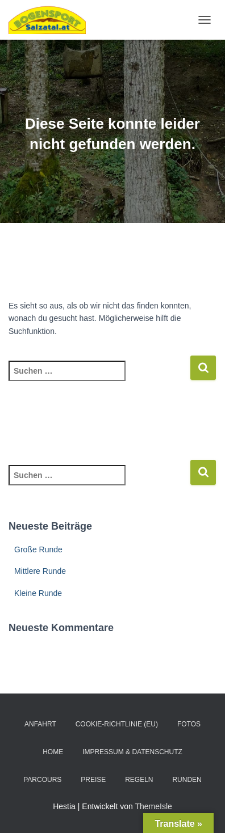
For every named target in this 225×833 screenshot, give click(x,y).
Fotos (189, 724)
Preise (93, 780)
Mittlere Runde (40, 571)
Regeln (139, 780)
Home (53, 752)
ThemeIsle (153, 806)
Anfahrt (40, 724)
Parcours (42, 780)
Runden (186, 780)
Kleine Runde (38, 593)
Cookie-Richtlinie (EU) (117, 724)
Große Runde (38, 549)
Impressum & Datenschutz (132, 752)
